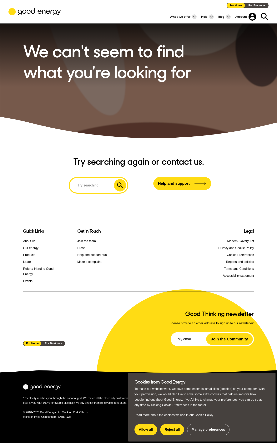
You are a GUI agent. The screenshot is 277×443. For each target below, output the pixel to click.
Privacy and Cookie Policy (236, 248)
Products (29, 255)
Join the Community (229, 339)
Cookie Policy (204, 415)
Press (81, 248)
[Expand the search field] (265, 17)
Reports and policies (240, 261)
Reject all (174, 431)
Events (28, 281)
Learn (27, 261)
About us (29, 241)
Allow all (148, 431)
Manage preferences (208, 431)
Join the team (86, 241)
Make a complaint (89, 261)
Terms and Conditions (239, 268)
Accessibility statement (238, 275)
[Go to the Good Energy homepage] (34, 11)
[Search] (92, 185)
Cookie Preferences (175, 405)
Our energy (30, 248)
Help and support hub (92, 255)
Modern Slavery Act (240, 241)
